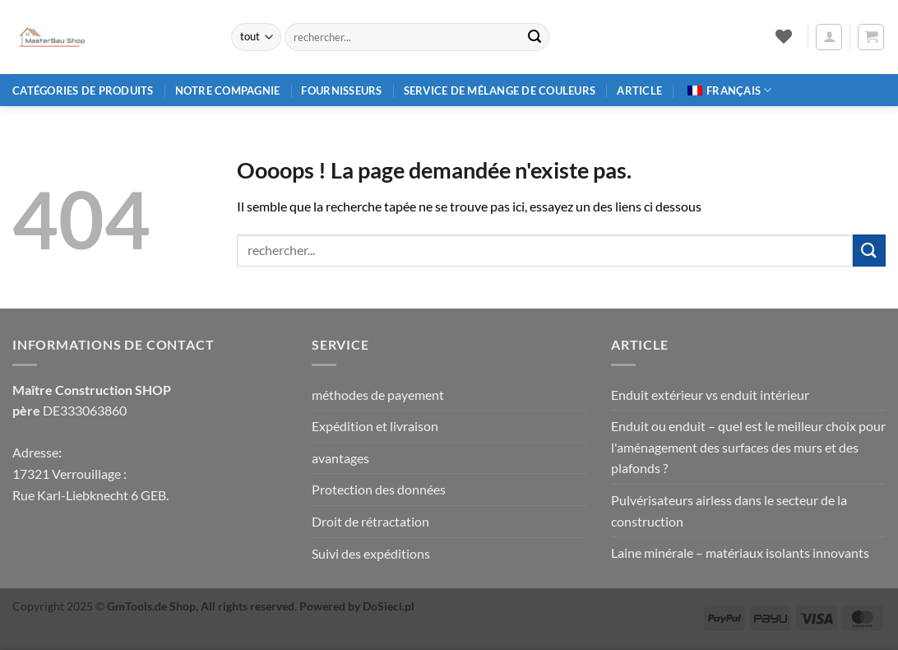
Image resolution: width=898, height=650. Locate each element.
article (639, 90)
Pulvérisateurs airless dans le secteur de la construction (729, 510)
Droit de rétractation (370, 521)
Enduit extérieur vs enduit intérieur (710, 394)
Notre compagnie (227, 90)
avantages (340, 458)
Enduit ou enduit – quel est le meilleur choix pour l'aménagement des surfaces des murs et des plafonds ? (748, 447)
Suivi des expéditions (371, 553)
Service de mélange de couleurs (500, 90)
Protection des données (379, 489)
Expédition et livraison (375, 426)
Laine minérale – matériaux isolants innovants (740, 552)
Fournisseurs (341, 90)
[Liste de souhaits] (783, 36)
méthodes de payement (378, 394)
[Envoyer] (535, 37)
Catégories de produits (83, 90)
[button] (829, 37)
